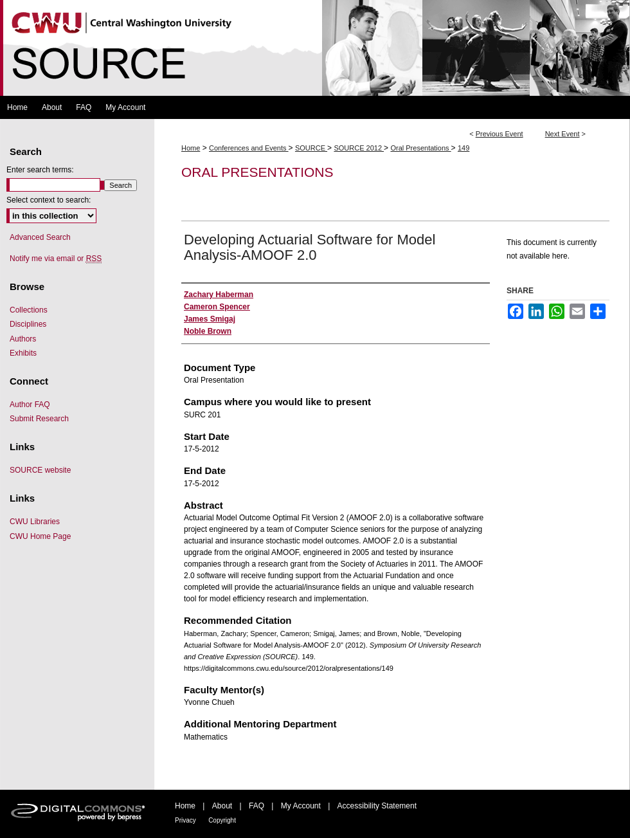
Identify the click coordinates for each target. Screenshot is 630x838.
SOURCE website (40, 470)
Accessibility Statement (377, 805)
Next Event (562, 134)
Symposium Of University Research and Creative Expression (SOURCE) (315, 48)
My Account (301, 805)
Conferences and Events (249, 148)
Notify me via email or (56, 258)
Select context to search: (48, 200)
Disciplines (28, 324)
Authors (23, 338)
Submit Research (39, 418)
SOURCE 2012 (359, 148)
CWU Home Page (40, 536)
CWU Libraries (35, 521)
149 (463, 148)
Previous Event (499, 134)
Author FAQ (30, 404)
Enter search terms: (40, 169)
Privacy (185, 820)
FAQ (256, 805)
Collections (29, 309)
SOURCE (311, 148)
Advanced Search (40, 237)
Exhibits (23, 353)
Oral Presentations (420, 148)
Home (190, 148)
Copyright (222, 820)
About (222, 805)
